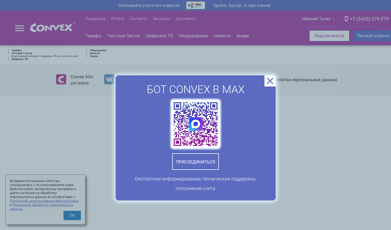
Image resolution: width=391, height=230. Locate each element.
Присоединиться (195, 162)
